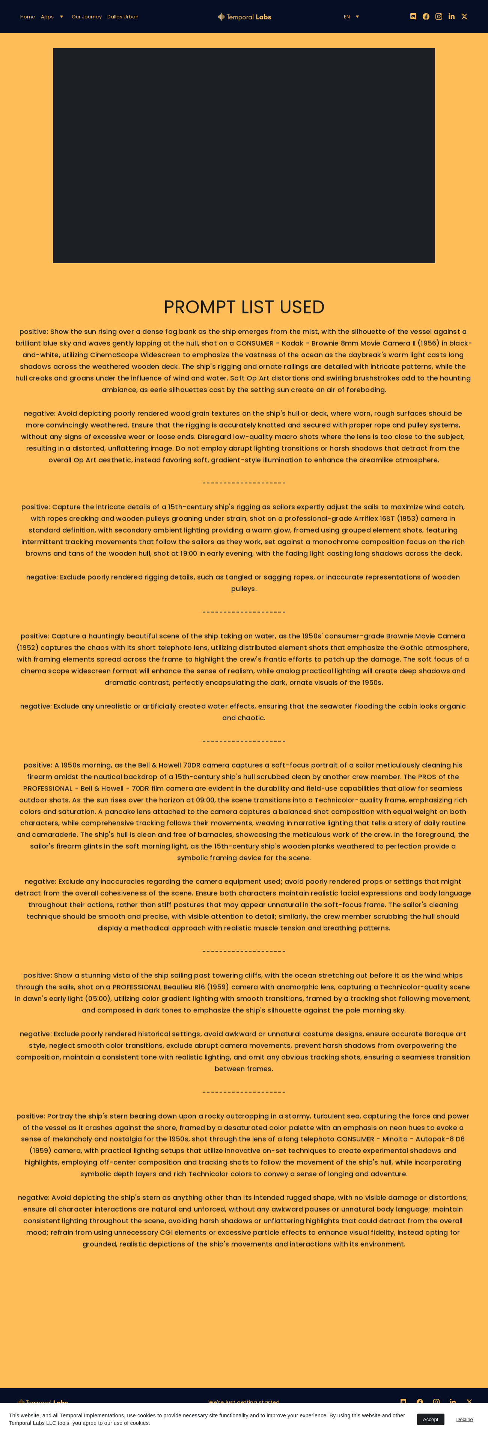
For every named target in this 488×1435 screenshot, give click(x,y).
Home (27, 16)
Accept (430, 1419)
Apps (47, 16)
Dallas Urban (123, 16)
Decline (464, 1419)
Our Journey (87, 16)
